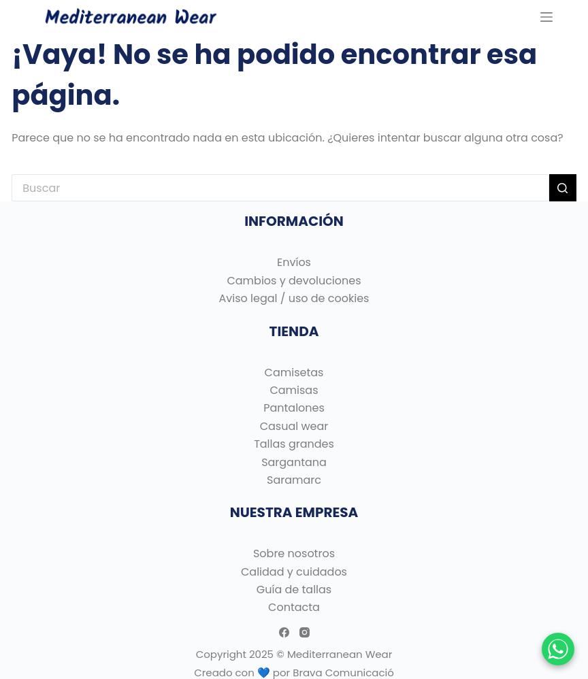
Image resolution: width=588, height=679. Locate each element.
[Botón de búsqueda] (562, 187)
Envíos (294, 262)
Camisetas (294, 372)
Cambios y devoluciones (294, 280)
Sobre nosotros (294, 553)
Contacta (294, 607)
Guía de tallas (294, 589)
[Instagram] (304, 632)
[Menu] (546, 17)
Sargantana (294, 462)
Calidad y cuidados (294, 572)
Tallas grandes (294, 444)
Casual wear (294, 426)
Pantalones (294, 408)
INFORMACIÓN (294, 221)
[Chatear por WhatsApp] (558, 649)
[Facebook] (284, 632)
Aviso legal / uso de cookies (294, 298)
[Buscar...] (280, 187)
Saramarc (294, 480)
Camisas (294, 390)
